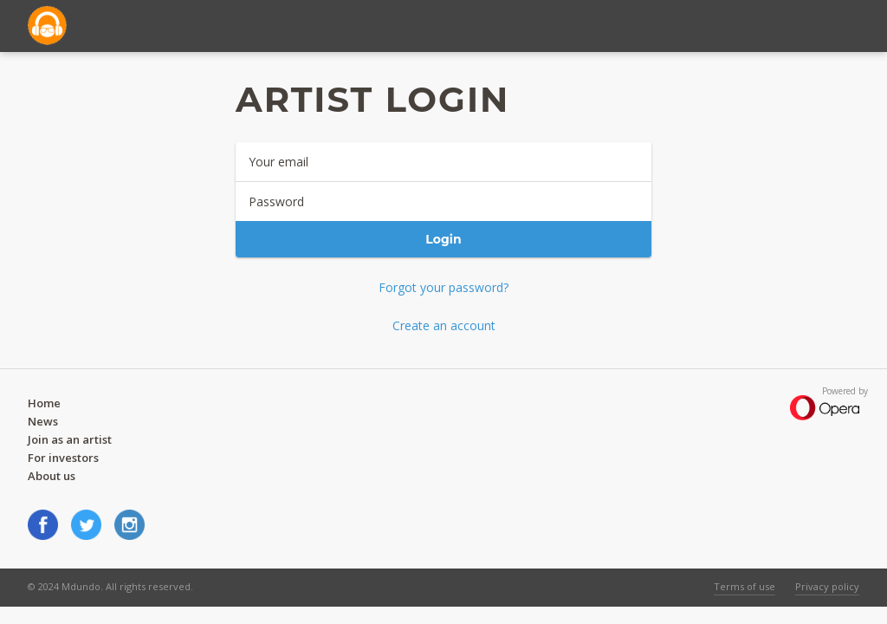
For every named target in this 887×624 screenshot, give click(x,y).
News (43, 421)
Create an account (443, 325)
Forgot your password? (443, 287)
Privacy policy (827, 586)
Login (443, 239)
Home (44, 403)
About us (51, 476)
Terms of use (744, 586)
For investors (63, 457)
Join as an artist (70, 439)
